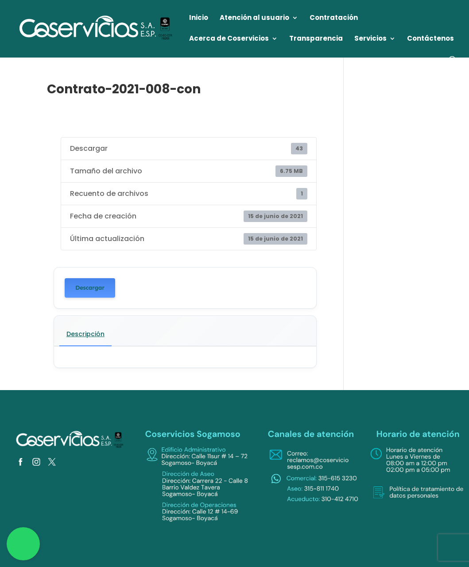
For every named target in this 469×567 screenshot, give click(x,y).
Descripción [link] (85, 333)
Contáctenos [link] (430, 39)
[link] (96, 28)
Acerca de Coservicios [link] (229, 39)
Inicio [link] (198, 18)
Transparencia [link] (316, 39)
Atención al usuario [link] (254, 18)
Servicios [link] (370, 39)
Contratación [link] (334, 18)
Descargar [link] (90, 287)
